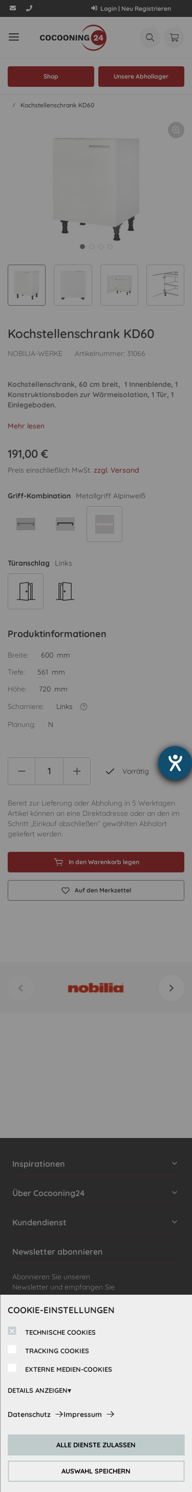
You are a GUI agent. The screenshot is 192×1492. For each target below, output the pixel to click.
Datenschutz (29, 1414)
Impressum (82, 1414)
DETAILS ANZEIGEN (38, 1390)
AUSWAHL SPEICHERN (96, 1471)
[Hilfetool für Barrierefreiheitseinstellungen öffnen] (175, 763)
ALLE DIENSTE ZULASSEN (96, 1445)
